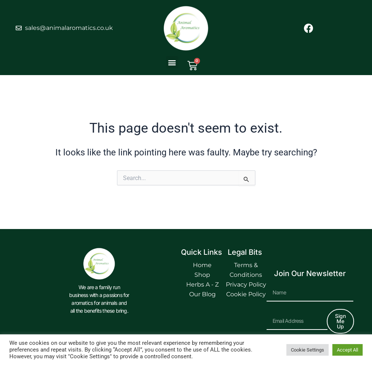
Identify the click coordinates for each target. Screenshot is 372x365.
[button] (172, 62)
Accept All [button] (347, 350)
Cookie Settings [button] (307, 350)
